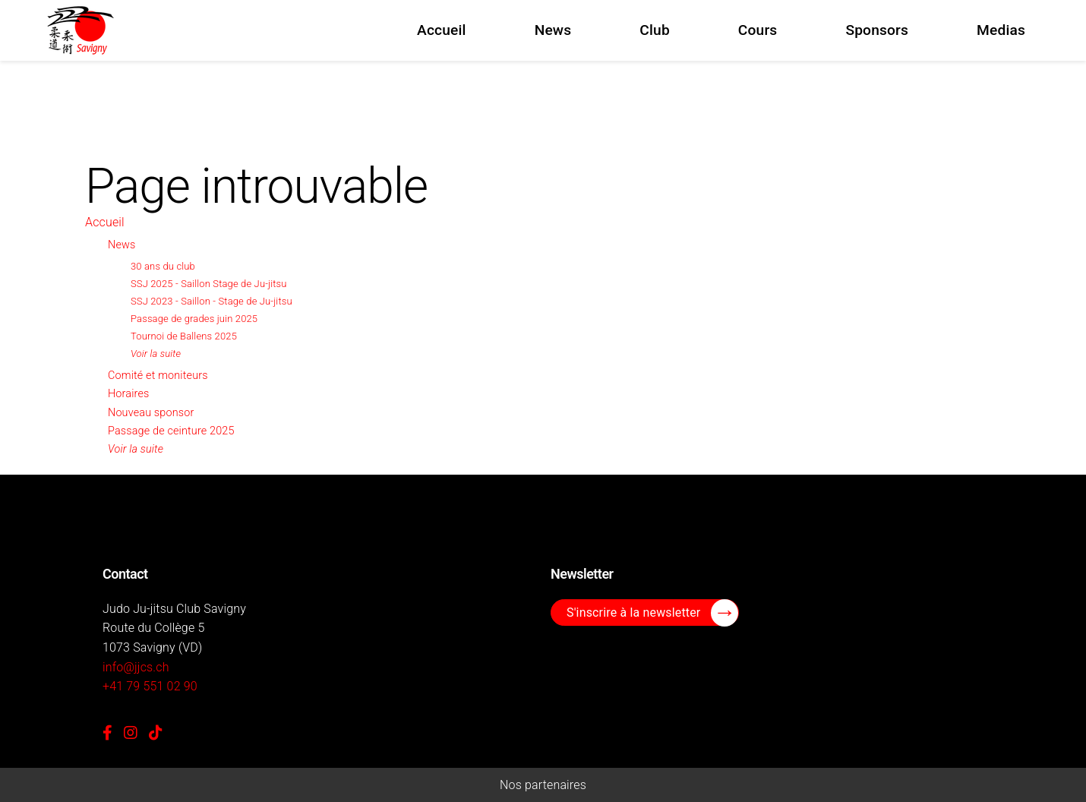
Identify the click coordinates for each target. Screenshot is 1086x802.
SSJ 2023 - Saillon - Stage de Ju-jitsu (211, 301)
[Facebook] (107, 733)
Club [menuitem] (654, 30)
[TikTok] (156, 733)
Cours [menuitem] (758, 30)
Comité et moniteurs (158, 375)
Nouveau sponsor (151, 412)
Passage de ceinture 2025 (171, 431)
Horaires (128, 393)
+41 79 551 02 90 (150, 686)
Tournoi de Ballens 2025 (184, 336)
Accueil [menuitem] (441, 30)
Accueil (105, 222)
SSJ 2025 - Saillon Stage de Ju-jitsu (209, 283)
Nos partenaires (543, 785)
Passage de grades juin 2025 (194, 318)
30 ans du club (163, 266)
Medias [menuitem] (1001, 30)
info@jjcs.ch (136, 667)
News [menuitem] (553, 30)
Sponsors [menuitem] (876, 30)
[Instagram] (130, 733)
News (121, 244)
